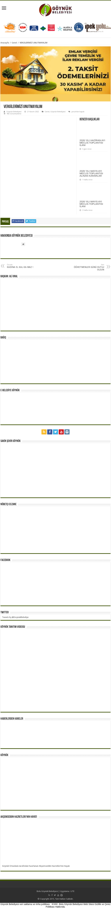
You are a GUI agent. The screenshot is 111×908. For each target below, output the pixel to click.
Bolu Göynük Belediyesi (47, 891)
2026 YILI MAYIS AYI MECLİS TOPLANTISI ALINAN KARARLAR (91, 173)
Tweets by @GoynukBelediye (15, 617)
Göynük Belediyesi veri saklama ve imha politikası (25, 904)
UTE (72, 891)
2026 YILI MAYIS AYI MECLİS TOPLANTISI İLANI (91, 204)
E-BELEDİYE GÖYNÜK (10, 390)
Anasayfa (4, 42)
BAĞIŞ (3, 337)
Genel (14, 42)
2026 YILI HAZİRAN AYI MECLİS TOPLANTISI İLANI (92, 142)
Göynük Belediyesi (14, 112)
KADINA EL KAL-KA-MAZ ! (23, 266)
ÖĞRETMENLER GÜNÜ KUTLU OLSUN (87, 267)
